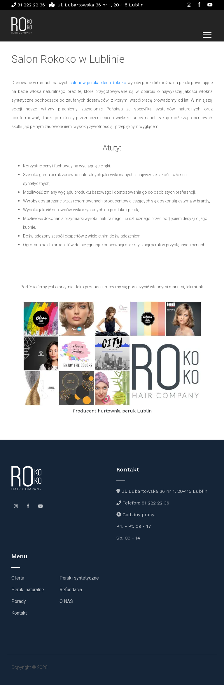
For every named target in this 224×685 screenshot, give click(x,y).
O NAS (66, 601)
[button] (207, 34)
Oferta (17, 578)
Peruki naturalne (27, 589)
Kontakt (19, 613)
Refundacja (71, 589)
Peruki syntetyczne (79, 578)
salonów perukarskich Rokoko (97, 82)
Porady (18, 601)
